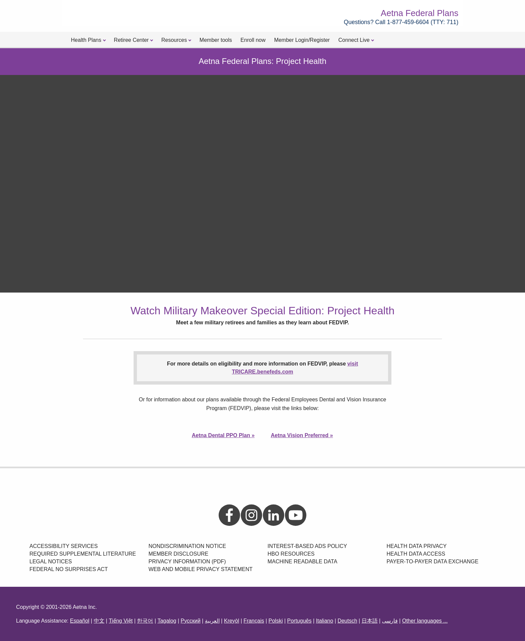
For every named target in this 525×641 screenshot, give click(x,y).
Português (299, 621)
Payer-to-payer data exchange (432, 561)
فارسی (390, 621)
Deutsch (347, 621)
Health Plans (86, 40)
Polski (276, 621)
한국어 (145, 621)
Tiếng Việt (121, 621)
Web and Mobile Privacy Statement (201, 569)
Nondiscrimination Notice (187, 546)
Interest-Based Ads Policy (307, 546)
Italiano (324, 621)
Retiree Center (131, 40)
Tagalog (166, 621)
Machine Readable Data (302, 561)
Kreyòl (231, 621)
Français (253, 621)
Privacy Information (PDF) (187, 561)
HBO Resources (291, 554)
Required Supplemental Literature (82, 554)
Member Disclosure (179, 554)
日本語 (370, 621)
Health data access (416, 554)
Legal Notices (50, 561)
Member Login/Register (302, 40)
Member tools (216, 40)
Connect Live (354, 40)
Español (79, 621)
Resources (174, 40)
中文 (99, 621)
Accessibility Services (63, 546)
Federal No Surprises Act (68, 569)
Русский (190, 621)
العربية (212, 621)
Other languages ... (425, 621)
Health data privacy (417, 546)
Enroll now (253, 40)
